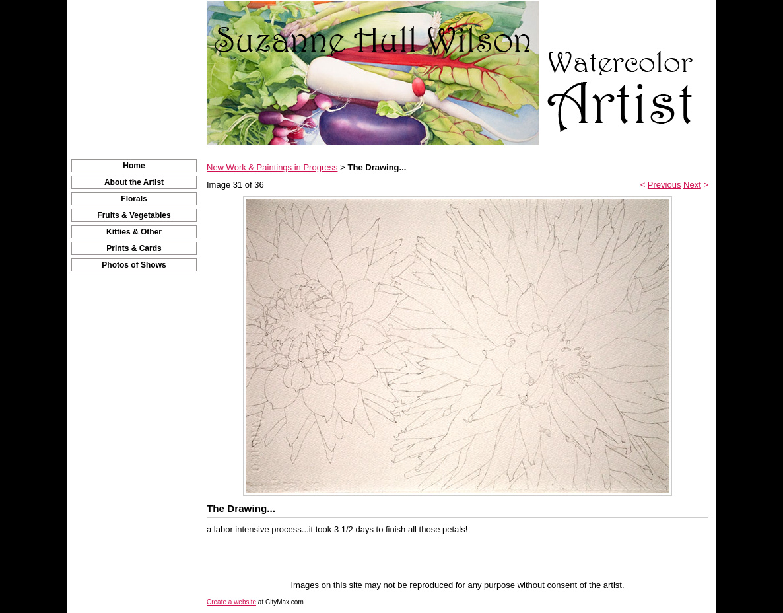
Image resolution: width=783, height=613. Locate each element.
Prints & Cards (133, 248)
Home (134, 165)
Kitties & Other (134, 231)
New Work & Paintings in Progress (272, 167)
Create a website (231, 602)
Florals (134, 198)
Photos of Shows (134, 265)
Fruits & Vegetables (133, 215)
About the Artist (134, 182)
